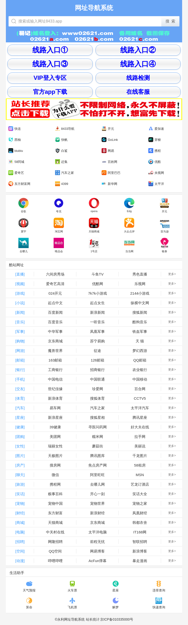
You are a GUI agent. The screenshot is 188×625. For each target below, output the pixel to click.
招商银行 (97, 370)
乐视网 (139, 284)
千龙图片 (139, 456)
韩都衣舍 (139, 522)
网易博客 (97, 551)
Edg (129, 205)
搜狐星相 (97, 417)
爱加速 (156, 128)
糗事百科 (55, 494)
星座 (115, 586)
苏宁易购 (97, 341)
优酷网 (97, 284)
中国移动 (139, 379)
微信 (55, 475)
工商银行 (55, 370)
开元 (108, 129)
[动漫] (19, 561)
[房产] (19, 465)
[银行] (19, 370)
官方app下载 (50, 91)
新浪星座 (55, 417)
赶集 (61, 162)
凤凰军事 (97, 331)
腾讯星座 (139, 417)
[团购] (19, 436)
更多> (172, 274)
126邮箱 (97, 360)
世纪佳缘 (55, 389)
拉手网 (139, 436)
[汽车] (19, 408)
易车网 (55, 408)
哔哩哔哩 (55, 561)
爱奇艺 (16, 173)
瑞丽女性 (55, 446)
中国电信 (55, 379)
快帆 (61, 140)
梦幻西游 (139, 351)
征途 (97, 351)
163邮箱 (55, 360)
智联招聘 (139, 542)
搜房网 (55, 465)
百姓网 (109, 162)
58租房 (140, 465)
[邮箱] (19, 360)
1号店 (94, 245)
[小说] (19, 303)
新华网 (109, 184)
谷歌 (23, 205)
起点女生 (97, 303)
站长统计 (93, 619)
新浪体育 (55, 398)
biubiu (15, 151)
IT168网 (139, 532)
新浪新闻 (97, 312)
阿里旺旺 (97, 475)
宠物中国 (55, 503)
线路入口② (138, 50)
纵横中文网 (140, 303)
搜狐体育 (97, 398)
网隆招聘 (55, 542)
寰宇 (23, 225)
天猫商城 (94, 225)
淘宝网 (59, 225)
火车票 (72, 586)
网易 (108, 151)
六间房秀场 (55, 274)
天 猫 (140, 341)
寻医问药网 (97, 427)
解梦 (115, 603)
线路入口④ (138, 64)
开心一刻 (97, 494)
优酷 (154, 161)
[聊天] (19, 475)
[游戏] (19, 293)
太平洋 (156, 183)
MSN (140, 475)
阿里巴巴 (111, 173)
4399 (61, 184)
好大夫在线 (140, 427)
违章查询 (159, 586)
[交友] (19, 389)
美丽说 (139, 446)
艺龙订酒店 (140, 484)
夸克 (59, 205)
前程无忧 (97, 542)
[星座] (19, 417)
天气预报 (29, 586)
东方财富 (55, 513)
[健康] (19, 427)
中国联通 (97, 379)
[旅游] (19, 484)
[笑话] (19, 494)
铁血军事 (139, 331)
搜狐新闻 (139, 312)
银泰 (164, 245)
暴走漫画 (139, 561)
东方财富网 (19, 184)
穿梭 (154, 139)
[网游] (19, 351)
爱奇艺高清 (55, 284)
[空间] (19, 551)
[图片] (19, 456)
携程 (154, 150)
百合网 (139, 389)
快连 (14, 129)
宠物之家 (139, 503)
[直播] (19, 274)
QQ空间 (55, 551)
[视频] (19, 284)
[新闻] (19, 312)
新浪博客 (139, 551)
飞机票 (72, 603)
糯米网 (97, 436)
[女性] (19, 446)
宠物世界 (97, 503)
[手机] (19, 379)
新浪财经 (97, 513)
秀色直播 (139, 274)
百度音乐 (55, 322)
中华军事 (55, 331)
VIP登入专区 (50, 77)
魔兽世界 (55, 351)
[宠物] (19, 503)
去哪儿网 (97, 484)
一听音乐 (97, 322)
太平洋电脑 (97, 532)
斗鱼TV (98, 274)
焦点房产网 (97, 465)
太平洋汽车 (140, 408)
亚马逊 (164, 225)
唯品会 (59, 245)
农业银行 (139, 370)
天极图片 (55, 456)
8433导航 (65, 129)
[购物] (19, 341)
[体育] (19, 398)
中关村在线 (55, 532)
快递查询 (159, 603)
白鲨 (61, 151)
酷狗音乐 (139, 322)
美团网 (55, 436)
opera (94, 205)
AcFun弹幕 (97, 561)
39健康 (55, 427)
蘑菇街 (97, 446)
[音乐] (19, 322)
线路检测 (138, 77)
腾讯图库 (97, 456)
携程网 (55, 484)
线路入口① (50, 50)
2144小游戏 (139, 293)
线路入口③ (50, 64)
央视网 (156, 172)
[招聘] (19, 542)
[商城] (19, 522)
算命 (29, 603)
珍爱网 (97, 389)
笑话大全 (139, 494)
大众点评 (129, 225)
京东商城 (55, 341)
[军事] (19, 331)
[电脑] (19, 532)
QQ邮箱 (139, 360)
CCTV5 (140, 398)
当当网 (129, 245)
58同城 (16, 162)
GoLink (110, 140)
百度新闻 (55, 312)
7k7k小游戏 (97, 293)
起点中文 (55, 303)
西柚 (14, 140)
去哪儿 (23, 245)
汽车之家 (64, 173)
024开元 (55, 293)
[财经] (19, 513)
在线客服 (138, 91)
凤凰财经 (139, 513)
